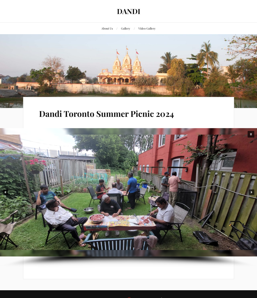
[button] (251, 134)
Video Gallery (147, 28)
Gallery (125, 28)
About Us (107, 28)
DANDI (128, 11)
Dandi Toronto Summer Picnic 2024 (106, 113)
